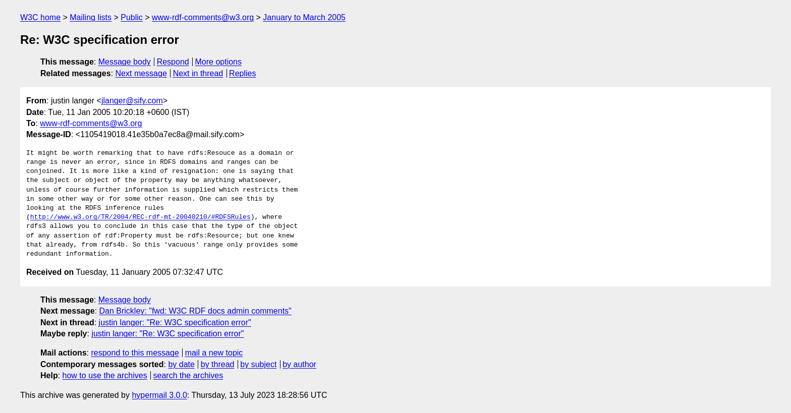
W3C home (40, 17)
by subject (258, 364)
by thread (218, 364)
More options (218, 61)
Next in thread (198, 73)
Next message (141, 73)
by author (299, 364)
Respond (173, 61)
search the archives (188, 375)
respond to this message (135, 352)
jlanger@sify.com (132, 100)
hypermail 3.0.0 (159, 395)
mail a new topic (214, 352)
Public (132, 17)
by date (181, 364)
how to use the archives (105, 375)
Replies (242, 73)
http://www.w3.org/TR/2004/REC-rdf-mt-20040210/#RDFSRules (140, 217)
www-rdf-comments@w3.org (203, 17)
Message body (124, 61)
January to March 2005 (304, 17)
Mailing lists (90, 17)
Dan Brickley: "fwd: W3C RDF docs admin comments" (195, 311)
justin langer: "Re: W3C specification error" (175, 322)
